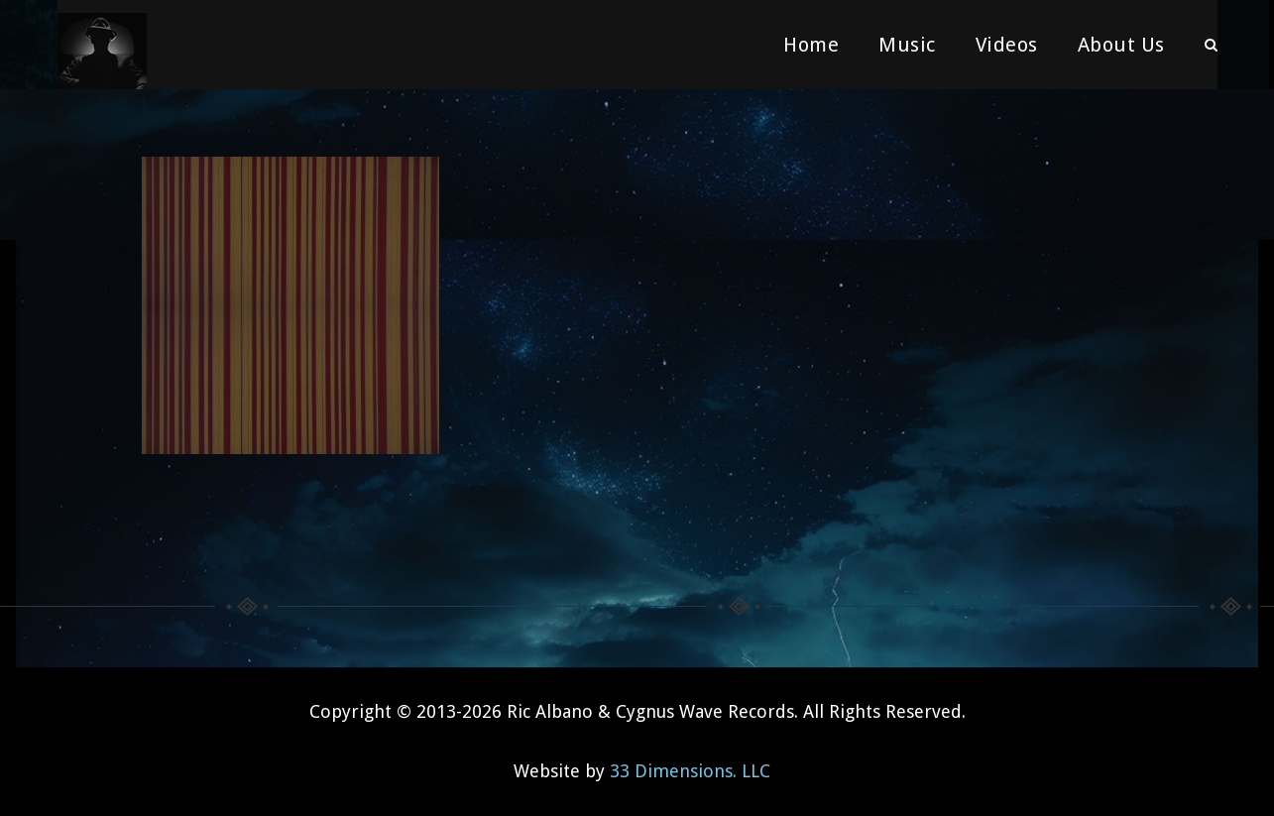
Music (907, 45)
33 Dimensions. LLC (690, 770)
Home (811, 45)
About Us (1121, 45)
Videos (1007, 45)
